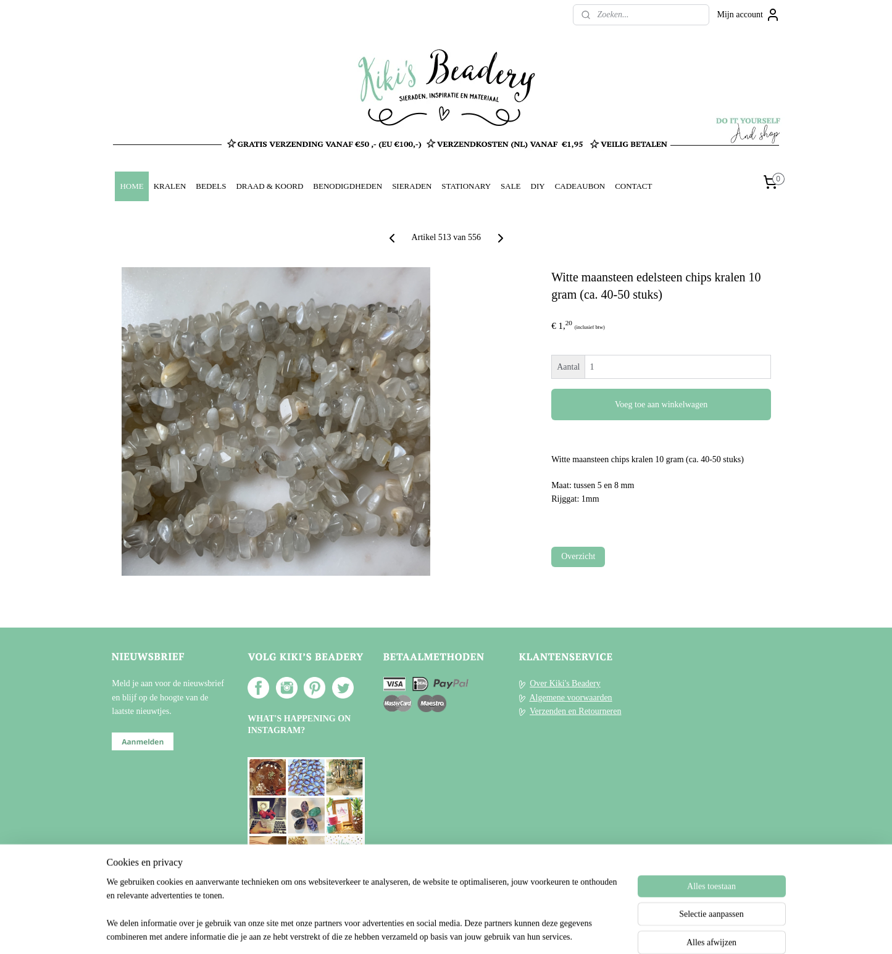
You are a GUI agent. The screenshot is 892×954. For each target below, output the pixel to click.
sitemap (411, 931)
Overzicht (578, 556)
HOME (131, 186)
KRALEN (170, 186)
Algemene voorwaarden (570, 697)
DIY (538, 186)
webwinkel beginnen (467, 931)
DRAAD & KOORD (269, 186)
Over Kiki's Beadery (565, 683)
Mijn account (748, 14)
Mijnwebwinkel (556, 931)
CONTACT (633, 186)
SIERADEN (411, 186)
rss (430, 931)
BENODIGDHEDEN (347, 186)
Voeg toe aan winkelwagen (661, 404)
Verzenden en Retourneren (575, 711)
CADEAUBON (580, 186)
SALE (510, 186)
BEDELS (211, 186)
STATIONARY (466, 186)
